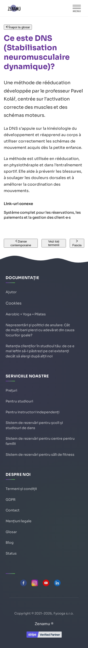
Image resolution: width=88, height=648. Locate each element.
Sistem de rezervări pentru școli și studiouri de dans (34, 425)
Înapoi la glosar (18, 27)
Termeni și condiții (21, 489)
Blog (10, 542)
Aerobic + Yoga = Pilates (26, 314)
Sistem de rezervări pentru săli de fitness (40, 454)
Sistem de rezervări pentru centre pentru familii (40, 441)
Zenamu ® (44, 623)
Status (11, 553)
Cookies (14, 303)
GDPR (10, 499)
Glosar (11, 532)
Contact (12, 510)
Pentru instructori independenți (32, 412)
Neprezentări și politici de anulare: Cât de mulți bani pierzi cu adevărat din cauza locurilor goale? (40, 330)
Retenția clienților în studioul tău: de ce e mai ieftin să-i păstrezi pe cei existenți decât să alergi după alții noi (40, 351)
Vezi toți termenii (53, 243)
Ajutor (11, 292)
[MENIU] (76, 8)
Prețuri (11, 390)
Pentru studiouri (19, 401)
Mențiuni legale (18, 521)
